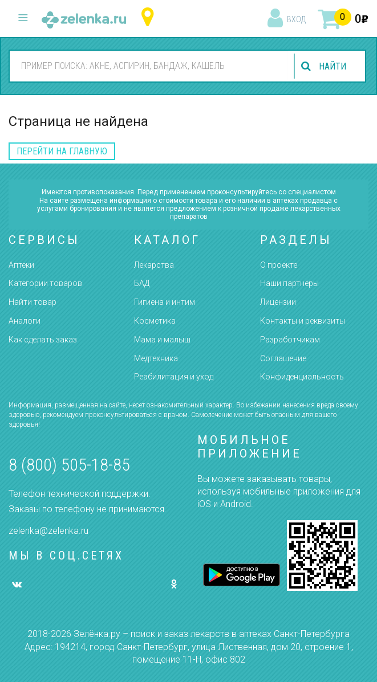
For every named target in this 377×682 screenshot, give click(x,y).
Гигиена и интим (164, 302)
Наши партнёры (289, 283)
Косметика (155, 320)
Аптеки (21, 264)
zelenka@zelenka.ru (48, 530)
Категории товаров (45, 283)
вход (296, 19)
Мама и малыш (162, 339)
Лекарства (154, 264)
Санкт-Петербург (150, 17)
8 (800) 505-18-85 (69, 465)
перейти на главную (62, 151)
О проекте (278, 264)
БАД (141, 283)
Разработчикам (290, 339)
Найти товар (32, 302)
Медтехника (156, 358)
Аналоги (24, 320)
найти (332, 66)
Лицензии (278, 302)
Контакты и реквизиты (302, 320)
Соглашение (283, 358)
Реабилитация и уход (173, 376)
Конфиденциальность (302, 376)
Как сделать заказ (43, 339)
